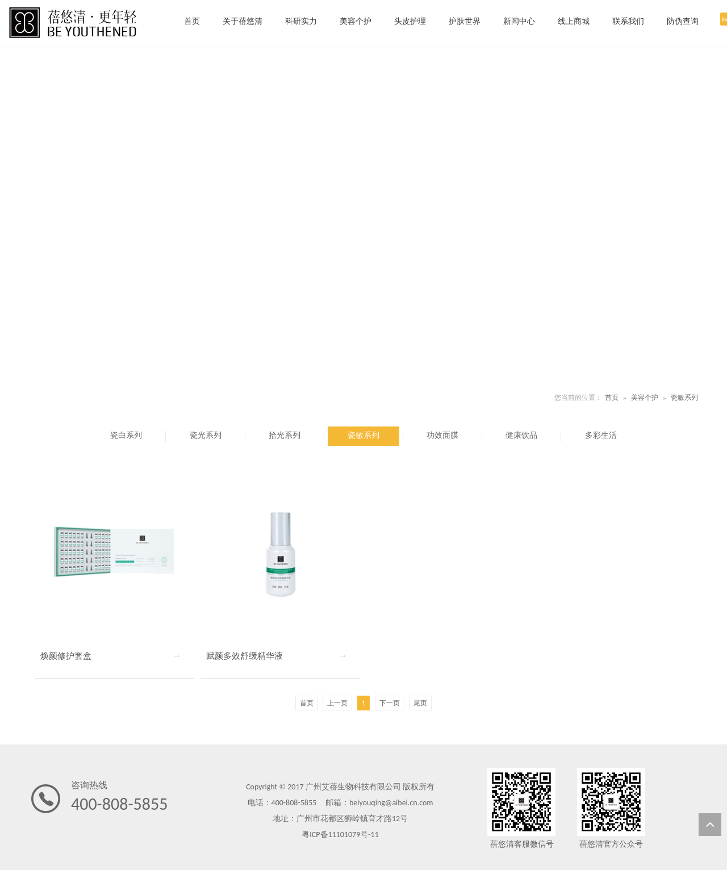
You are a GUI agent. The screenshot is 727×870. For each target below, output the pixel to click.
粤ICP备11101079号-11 (340, 834)
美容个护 (644, 397)
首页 (612, 397)
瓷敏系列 (684, 397)
